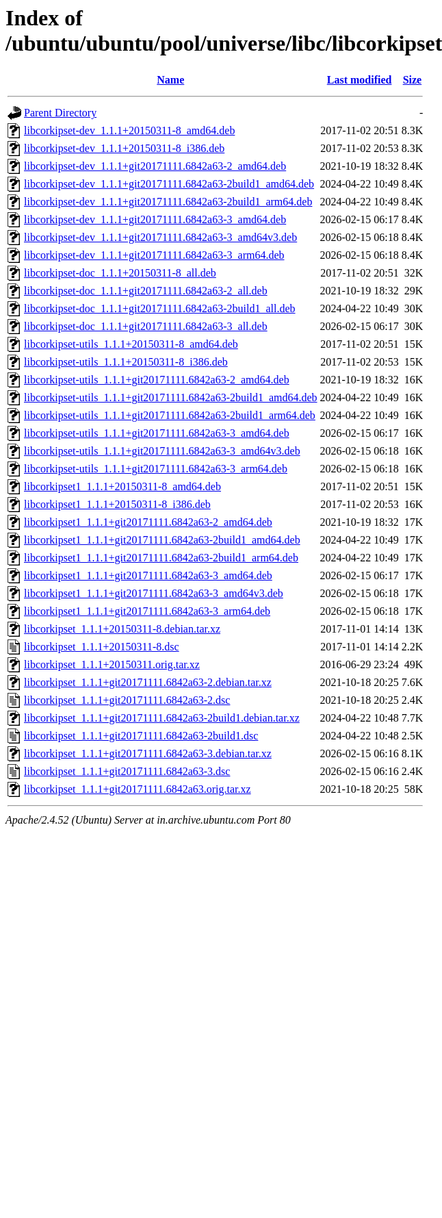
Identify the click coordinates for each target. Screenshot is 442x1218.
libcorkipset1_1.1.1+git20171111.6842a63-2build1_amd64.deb (162, 540)
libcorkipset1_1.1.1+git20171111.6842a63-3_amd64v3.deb (153, 593)
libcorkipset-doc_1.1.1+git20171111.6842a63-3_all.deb (146, 326)
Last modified (359, 80)
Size (412, 80)
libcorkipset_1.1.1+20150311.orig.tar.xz (112, 664)
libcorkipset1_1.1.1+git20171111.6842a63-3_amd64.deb (148, 575)
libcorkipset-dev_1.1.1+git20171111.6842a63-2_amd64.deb (155, 166)
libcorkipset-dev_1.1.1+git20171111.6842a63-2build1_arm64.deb (168, 201)
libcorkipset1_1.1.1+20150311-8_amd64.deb (122, 486)
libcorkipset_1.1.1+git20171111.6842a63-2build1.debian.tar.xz (162, 718)
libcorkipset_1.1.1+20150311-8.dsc (101, 646)
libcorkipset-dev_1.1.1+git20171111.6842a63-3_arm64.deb (154, 255)
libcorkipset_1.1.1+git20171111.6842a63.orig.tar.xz (137, 789)
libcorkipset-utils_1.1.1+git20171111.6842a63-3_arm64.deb (155, 468)
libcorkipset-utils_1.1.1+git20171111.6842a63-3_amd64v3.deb (162, 451)
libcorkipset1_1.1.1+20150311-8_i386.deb (117, 504)
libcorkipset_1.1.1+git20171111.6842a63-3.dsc (127, 771)
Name (170, 80)
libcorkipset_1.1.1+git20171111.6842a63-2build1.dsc (141, 735)
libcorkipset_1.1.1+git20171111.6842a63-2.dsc (127, 700)
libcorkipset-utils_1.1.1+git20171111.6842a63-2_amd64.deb (156, 379)
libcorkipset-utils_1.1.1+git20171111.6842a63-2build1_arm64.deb (169, 415)
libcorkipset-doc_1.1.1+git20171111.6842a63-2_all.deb (146, 290)
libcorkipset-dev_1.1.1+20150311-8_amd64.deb (129, 130)
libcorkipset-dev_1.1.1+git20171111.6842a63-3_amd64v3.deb (160, 237)
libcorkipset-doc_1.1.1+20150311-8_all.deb (120, 273)
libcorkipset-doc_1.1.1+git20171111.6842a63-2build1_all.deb (160, 308)
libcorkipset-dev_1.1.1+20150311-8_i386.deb (124, 148)
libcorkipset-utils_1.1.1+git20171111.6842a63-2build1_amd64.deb (170, 397)
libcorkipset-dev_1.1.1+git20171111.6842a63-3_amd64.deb (155, 219)
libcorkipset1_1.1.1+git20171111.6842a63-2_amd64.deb (148, 522)
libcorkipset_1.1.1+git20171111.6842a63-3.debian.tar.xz (148, 753)
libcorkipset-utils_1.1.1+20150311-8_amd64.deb (131, 344)
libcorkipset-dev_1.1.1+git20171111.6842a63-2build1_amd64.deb (169, 184)
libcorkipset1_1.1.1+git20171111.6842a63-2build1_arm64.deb (161, 557)
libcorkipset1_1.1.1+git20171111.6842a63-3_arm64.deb (147, 611)
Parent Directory (60, 112)
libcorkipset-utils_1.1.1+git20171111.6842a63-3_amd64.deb (156, 433)
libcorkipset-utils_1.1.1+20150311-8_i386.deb (126, 362)
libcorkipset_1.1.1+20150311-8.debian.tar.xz (122, 629)
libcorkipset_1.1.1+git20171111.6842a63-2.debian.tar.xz (148, 682)
